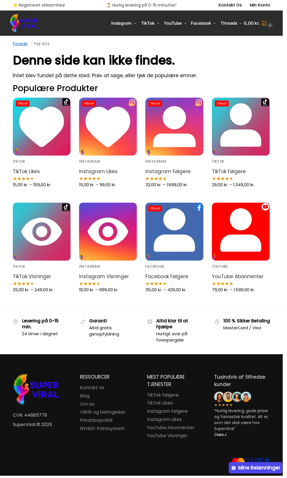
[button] (259, 23)
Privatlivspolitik (96, 420)
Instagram (89, 161)
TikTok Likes (26, 171)
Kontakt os (92, 387)
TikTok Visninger (32, 276)
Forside (20, 44)
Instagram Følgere (168, 171)
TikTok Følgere (229, 171)
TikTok (19, 161)
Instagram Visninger (104, 276)
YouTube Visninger (167, 435)
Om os (87, 404)
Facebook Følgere (166, 276)
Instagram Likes (98, 171)
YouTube (220, 266)
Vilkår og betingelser (102, 412)
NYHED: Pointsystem (102, 428)
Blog (85, 396)
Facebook (154, 266)
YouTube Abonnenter (237, 276)
